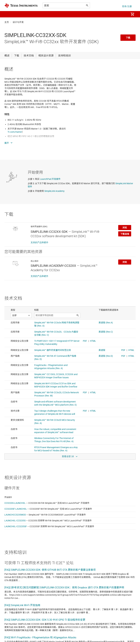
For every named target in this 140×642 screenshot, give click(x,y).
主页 (6, 22)
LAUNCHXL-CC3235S (15, 520)
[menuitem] (123, 14)
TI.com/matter (15, 132)
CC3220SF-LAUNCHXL (15, 509)
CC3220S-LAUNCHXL (15, 503)
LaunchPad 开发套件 (50, 179)
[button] (7, 14)
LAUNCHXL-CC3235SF (15, 526)
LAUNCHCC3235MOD (15, 514)
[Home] (21, 5)
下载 (128, 37)
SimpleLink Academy (54, 191)
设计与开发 (18, 22)
